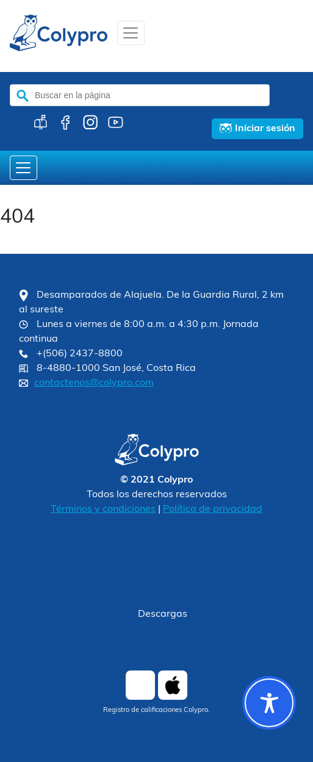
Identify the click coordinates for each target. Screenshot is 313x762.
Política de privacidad (212, 509)
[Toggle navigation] (131, 33)
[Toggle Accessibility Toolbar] (269, 702)
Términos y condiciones (103, 509)
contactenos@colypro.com (94, 383)
